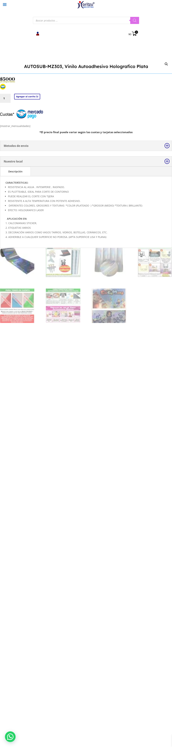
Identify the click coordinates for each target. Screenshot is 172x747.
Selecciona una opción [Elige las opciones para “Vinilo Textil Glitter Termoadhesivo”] (86, 588)
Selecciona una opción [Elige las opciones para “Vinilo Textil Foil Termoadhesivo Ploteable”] (145, 588)
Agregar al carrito (26, 372)
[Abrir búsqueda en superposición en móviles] (86, 20)
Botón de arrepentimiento (45, 678)
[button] (166, 64)
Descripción (15, 447)
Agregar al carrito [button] (27, 588)
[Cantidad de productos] (5, 374)
